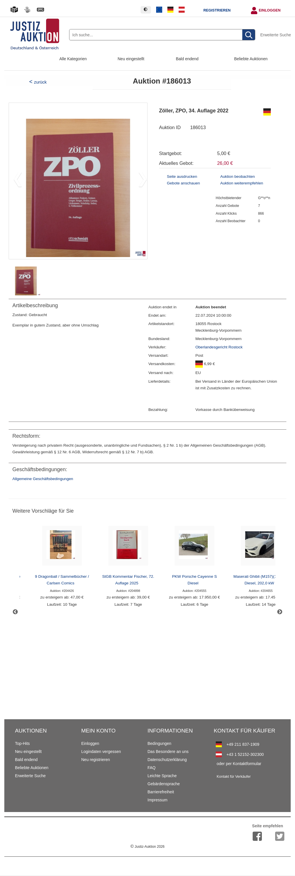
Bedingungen (159, 743)
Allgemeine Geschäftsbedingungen (42, 479)
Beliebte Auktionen (251, 58)
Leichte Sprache (162, 775)
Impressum (157, 800)
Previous (15, 612)
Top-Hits (22, 743)
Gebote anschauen (183, 183)
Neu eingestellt (131, 58)
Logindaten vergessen (101, 751)
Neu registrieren (95, 759)
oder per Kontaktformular (239, 763)
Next (280, 612)
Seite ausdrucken (182, 176)
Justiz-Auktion (147, 847)
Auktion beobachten (237, 176)
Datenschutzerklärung (167, 759)
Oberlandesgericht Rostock (219, 347)
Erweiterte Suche (275, 35)
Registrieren (216, 10)
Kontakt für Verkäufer (234, 777)
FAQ (152, 767)
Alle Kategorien (73, 58)
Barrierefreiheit (161, 792)
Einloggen (270, 10)
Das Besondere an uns (168, 751)
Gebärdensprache (164, 783)
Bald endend (187, 58)
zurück (40, 82)
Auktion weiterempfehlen (241, 183)
